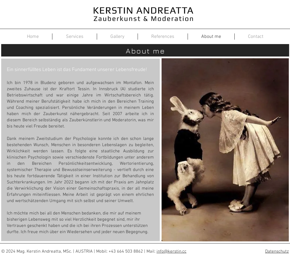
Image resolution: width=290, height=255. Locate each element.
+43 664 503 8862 (126, 251)
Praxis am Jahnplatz (134, 182)
